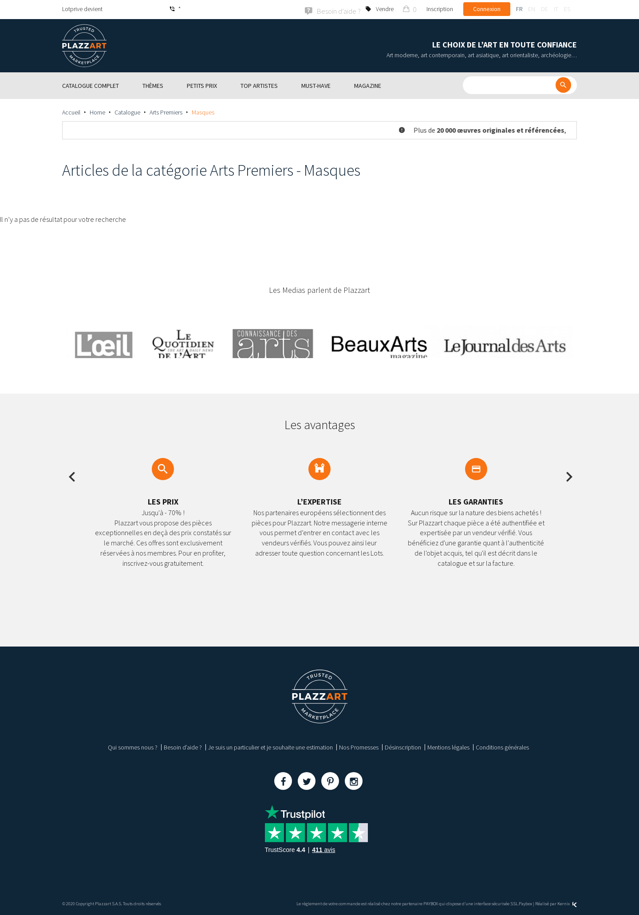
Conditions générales (502, 746)
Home (97, 111)
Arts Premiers (166, 111)
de (544, 9)
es (567, 9)
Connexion (487, 9)
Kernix (567, 903)
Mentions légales (448, 746)
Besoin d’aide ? (183, 746)
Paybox (525, 903)
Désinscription (403, 746)
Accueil (71, 111)
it (556, 9)
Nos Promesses (359, 746)
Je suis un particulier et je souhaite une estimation (270, 746)
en (531, 9)
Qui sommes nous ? (133, 746)
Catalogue (127, 111)
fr (519, 9)
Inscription (439, 9)
